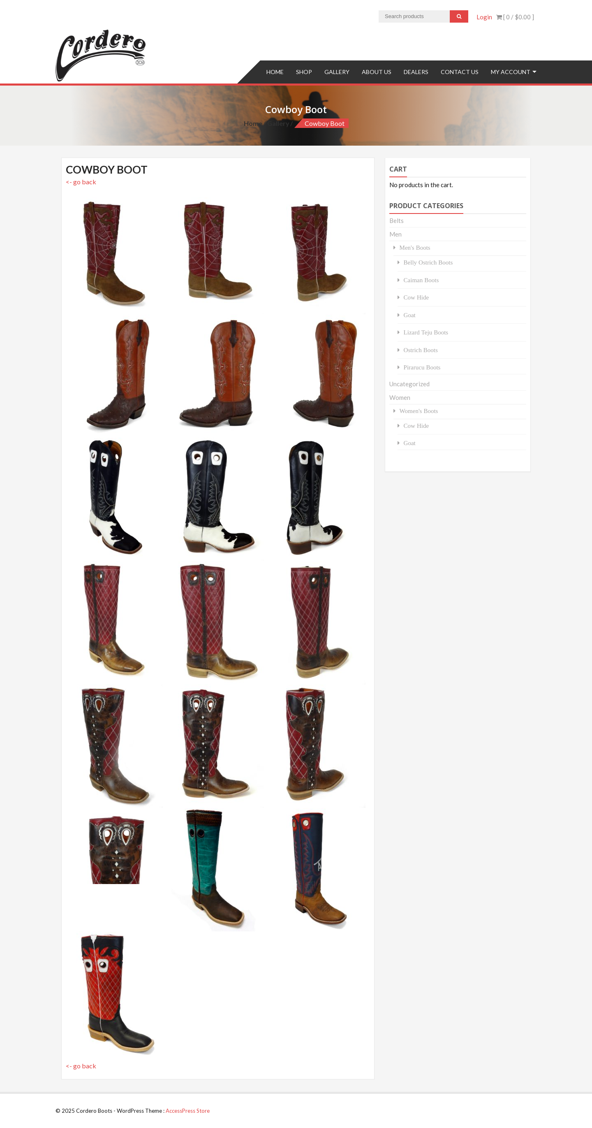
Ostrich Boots (421, 350)
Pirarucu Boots (422, 367)
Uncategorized (409, 384)
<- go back (81, 182)
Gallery (336, 71)
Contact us (460, 71)
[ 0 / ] (515, 17)
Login (484, 17)
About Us (376, 71)
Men (395, 234)
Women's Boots (419, 411)
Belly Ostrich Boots (428, 262)
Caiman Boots (421, 280)
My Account (510, 71)
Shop (304, 71)
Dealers (416, 71)
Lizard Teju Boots (426, 332)
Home (275, 71)
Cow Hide (416, 297)
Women (399, 397)
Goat (410, 315)
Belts (396, 220)
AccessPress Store (188, 1110)
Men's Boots (415, 247)
